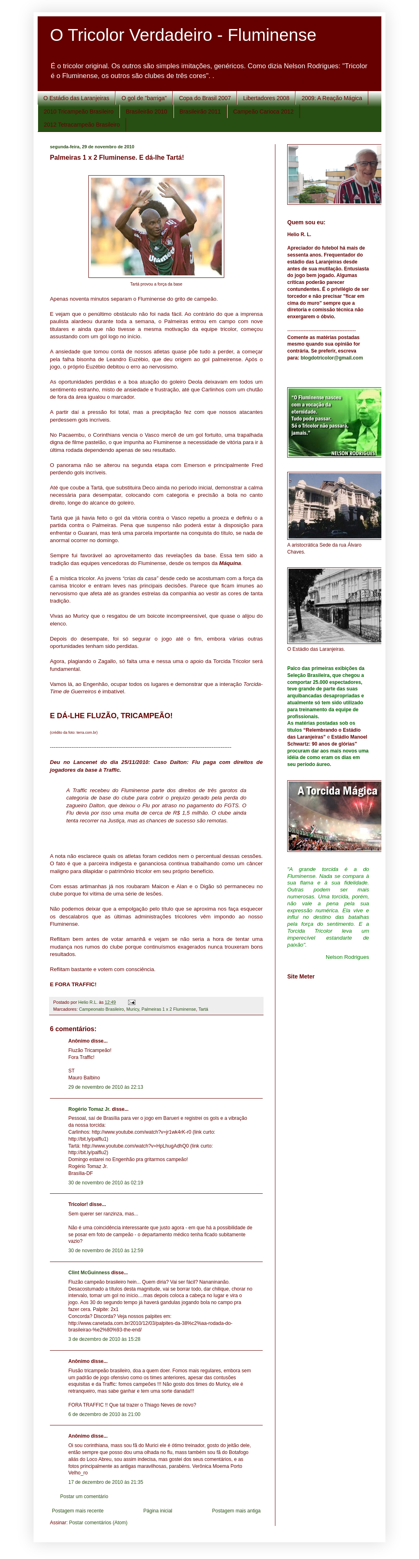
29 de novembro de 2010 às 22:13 (105, 1087)
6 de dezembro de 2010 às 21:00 (104, 1414)
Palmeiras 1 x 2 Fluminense (169, 1009)
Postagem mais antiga (236, 1511)
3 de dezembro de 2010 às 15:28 (104, 1339)
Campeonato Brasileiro (101, 1009)
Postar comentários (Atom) (98, 1522)
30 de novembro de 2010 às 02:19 (105, 1183)
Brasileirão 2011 (200, 111)
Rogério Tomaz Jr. (89, 1109)
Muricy (132, 1009)
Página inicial (157, 1511)
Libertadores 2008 (266, 98)
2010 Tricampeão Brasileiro (78, 111)
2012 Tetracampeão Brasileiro (82, 124)
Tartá (203, 1009)
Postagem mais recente (78, 1511)
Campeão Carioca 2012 (263, 111)
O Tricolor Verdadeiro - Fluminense (183, 35)
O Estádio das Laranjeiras (76, 98)
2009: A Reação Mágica (332, 98)
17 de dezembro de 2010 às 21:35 (105, 1482)
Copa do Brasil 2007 (205, 98)
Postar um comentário (84, 1496)
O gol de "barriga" (144, 98)
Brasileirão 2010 (146, 111)
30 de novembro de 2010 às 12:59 (105, 1250)
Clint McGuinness (89, 1272)
